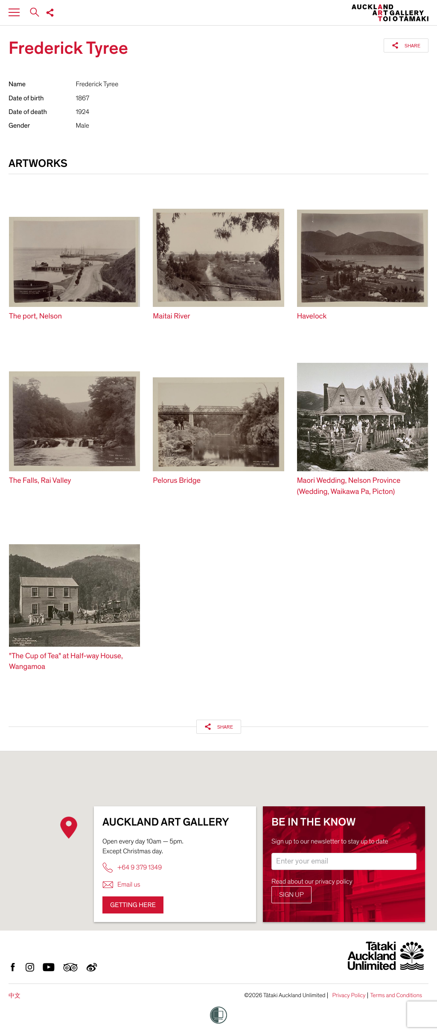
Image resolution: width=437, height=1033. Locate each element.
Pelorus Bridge (177, 481)
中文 (14, 996)
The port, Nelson (35, 316)
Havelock (312, 316)
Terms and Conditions (396, 995)
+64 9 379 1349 (132, 867)
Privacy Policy (348, 995)
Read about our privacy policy (312, 881)
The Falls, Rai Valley (40, 481)
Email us (121, 884)
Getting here (133, 905)
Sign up (291, 894)
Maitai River (171, 316)
